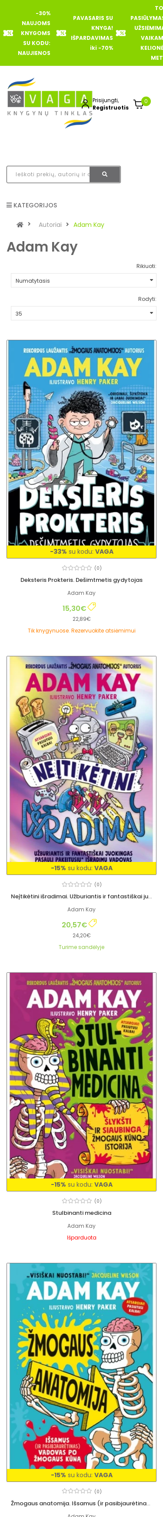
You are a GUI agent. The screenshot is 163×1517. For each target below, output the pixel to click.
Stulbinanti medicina (81, 1213)
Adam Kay (88, 224)
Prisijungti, (106, 100)
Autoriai (50, 224)
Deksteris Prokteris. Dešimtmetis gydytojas (81, 580)
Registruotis (111, 107)
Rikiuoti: (146, 266)
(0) (98, 568)
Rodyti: (147, 299)
